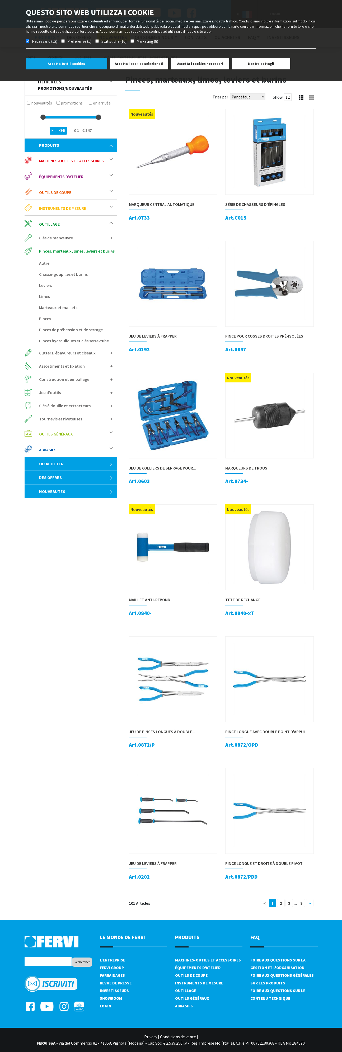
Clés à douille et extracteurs (65, 405)
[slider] (43, 117)
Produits (76, 145)
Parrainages (112, 975)
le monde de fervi (122, 937)
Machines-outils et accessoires (71, 160)
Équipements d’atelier (61, 176)
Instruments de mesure (62, 208)
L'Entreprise (112, 960)
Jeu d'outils (50, 392)
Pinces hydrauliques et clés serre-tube (74, 340)
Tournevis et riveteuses (60, 418)
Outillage (49, 224)
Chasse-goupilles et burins (63, 274)
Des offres (76, 477)
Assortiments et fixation (62, 366)
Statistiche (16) (114, 41)
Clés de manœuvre (56, 237)
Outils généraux (56, 434)
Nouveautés (76, 491)
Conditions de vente (178, 1036)
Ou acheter (76, 463)
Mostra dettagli (261, 63)
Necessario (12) (44, 41)
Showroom (111, 998)
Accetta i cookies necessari (200, 63)
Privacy (150, 1036)
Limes (44, 296)
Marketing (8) (147, 41)
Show (278, 97)
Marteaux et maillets (58, 307)
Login (105, 1005)
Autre (44, 263)
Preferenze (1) (79, 41)
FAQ (255, 937)
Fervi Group (112, 967)
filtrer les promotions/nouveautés (75, 85)
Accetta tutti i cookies (66, 63)
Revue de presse (116, 982)
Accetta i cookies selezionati (139, 63)
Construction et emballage (64, 379)
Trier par (220, 96)
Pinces (45, 318)
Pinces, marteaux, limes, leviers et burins (77, 251)
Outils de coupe (55, 192)
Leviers (45, 285)
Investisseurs (114, 990)
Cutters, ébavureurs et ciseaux (67, 353)
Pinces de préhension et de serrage (71, 329)
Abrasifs (48, 449)
